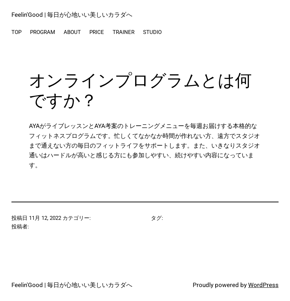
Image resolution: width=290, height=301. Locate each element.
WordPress (263, 284)
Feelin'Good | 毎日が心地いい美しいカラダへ (71, 14)
